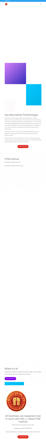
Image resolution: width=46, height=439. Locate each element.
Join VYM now (23, 146)
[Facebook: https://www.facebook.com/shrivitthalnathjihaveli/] (29, 420)
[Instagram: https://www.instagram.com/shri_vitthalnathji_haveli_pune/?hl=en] (32, 420)
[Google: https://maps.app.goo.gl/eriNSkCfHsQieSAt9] (35, 420)
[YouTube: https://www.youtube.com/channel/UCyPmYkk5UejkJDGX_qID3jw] (26, 420)
